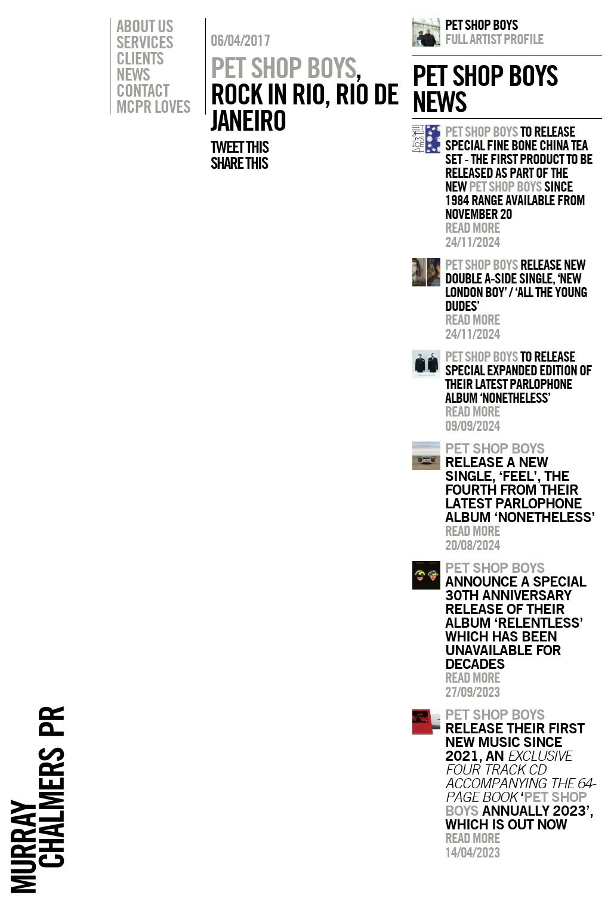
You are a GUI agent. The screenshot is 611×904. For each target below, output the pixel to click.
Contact (142, 90)
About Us (144, 25)
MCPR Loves (153, 106)
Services (144, 42)
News (133, 74)
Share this (239, 163)
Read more (472, 227)
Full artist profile (494, 39)
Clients (139, 58)
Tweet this (239, 147)
